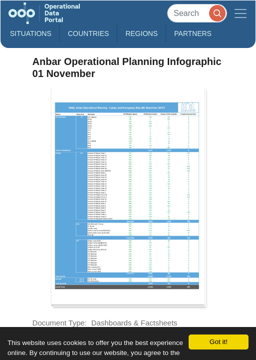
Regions (141, 34)
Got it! (219, 342)
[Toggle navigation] (240, 13)
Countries (88, 34)
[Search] (197, 13)
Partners (193, 34)
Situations (30, 34)
